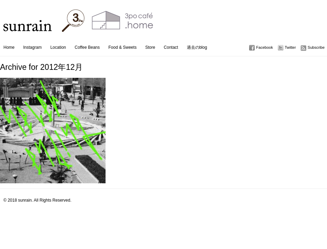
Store (150, 47)
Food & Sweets (122, 47)
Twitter (290, 47)
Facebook (264, 47)
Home (9, 47)
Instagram (32, 47)
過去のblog (197, 47)
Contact (171, 47)
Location (58, 47)
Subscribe (316, 47)
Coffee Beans (87, 47)
